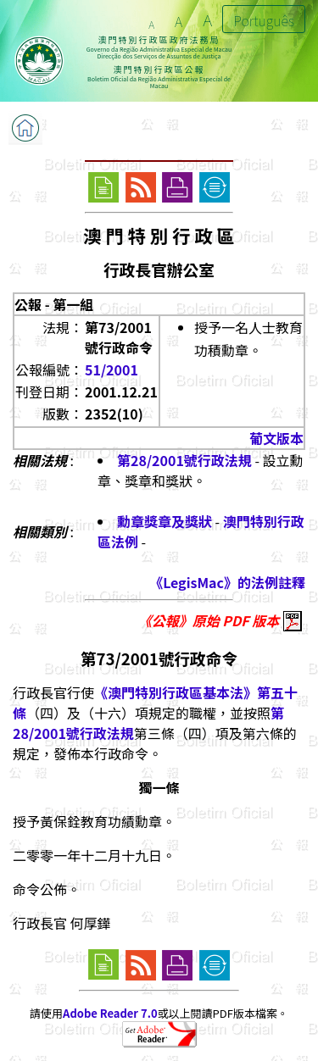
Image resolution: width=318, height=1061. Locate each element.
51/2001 (111, 369)
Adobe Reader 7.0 (110, 1013)
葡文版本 (276, 438)
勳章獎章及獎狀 (164, 521)
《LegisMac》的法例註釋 (227, 582)
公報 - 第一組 (53, 304)
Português (263, 20)
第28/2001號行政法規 (184, 460)
